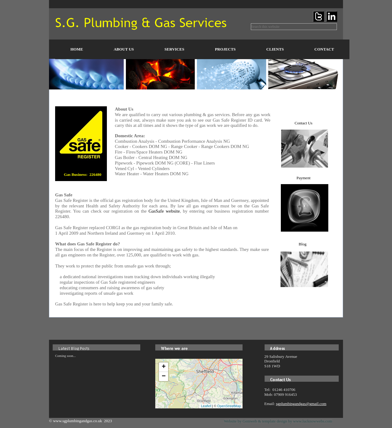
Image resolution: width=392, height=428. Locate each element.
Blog (302, 244)
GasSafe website (164, 211)
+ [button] (164, 367)
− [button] (164, 376)
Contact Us (303, 123)
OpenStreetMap (229, 406)
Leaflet (206, 406)
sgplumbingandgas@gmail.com (301, 403)
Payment (303, 178)
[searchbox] (294, 26)
